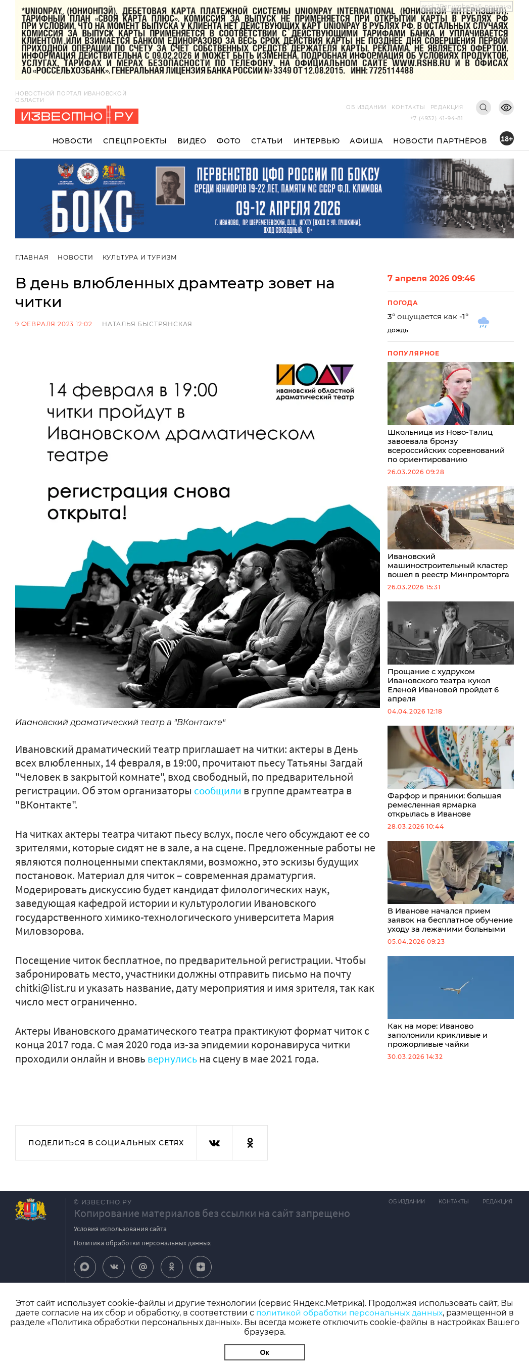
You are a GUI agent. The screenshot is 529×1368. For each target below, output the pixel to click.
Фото (229, 140)
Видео (192, 140)
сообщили (220, 790)
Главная (32, 257)
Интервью (317, 140)
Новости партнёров (440, 140)
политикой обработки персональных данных (349, 1313)
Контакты (408, 107)
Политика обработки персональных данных (142, 1242)
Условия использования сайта (120, 1228)
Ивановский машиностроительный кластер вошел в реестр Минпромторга (451, 535)
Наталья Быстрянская (147, 324)
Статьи (267, 140)
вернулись (173, 1058)
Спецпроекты (135, 140)
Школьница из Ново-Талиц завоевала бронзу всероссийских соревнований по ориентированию (451, 414)
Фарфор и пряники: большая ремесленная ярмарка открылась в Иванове (451, 778)
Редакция (446, 107)
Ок (264, 1352)
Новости (73, 140)
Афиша (366, 140)
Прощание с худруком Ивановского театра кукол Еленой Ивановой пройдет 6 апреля (451, 657)
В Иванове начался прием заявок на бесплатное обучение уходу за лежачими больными (451, 900)
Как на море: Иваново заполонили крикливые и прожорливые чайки (451, 1021)
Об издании (366, 107)
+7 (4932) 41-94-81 (436, 118)
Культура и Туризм (141, 257)
